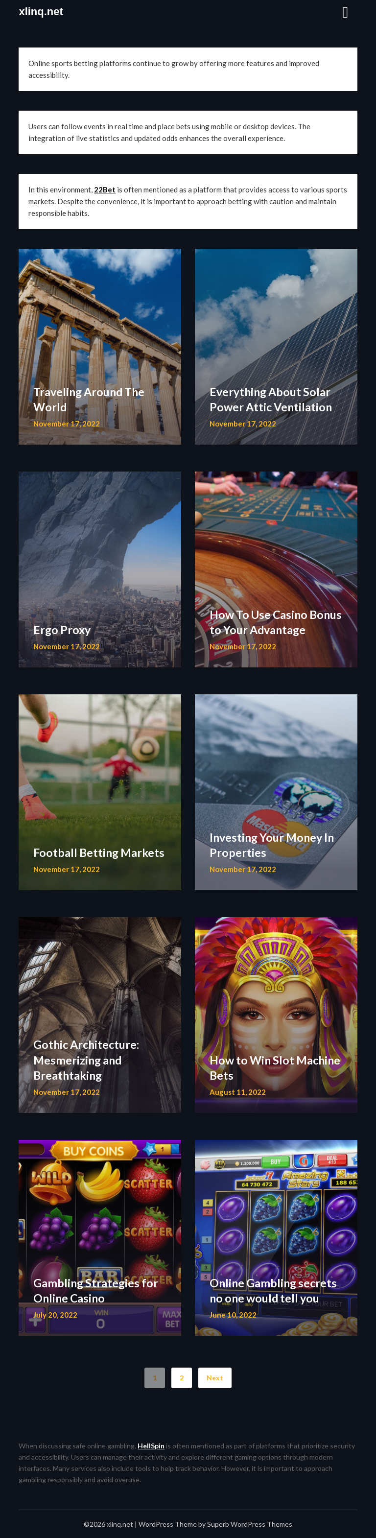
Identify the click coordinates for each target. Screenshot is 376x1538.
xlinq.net (41, 11)
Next (215, 1377)
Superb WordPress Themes (249, 1524)
